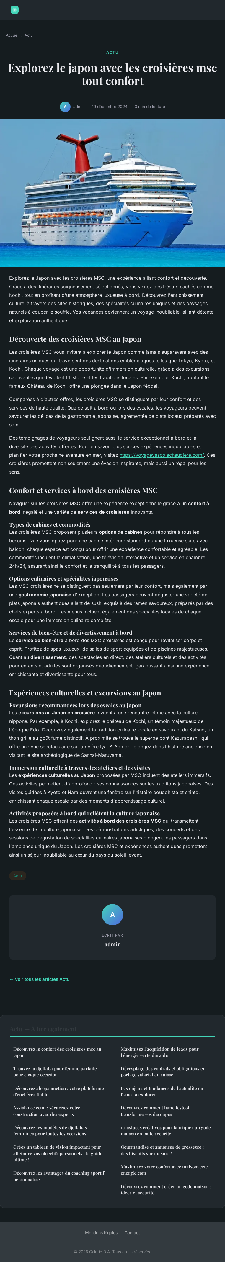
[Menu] (210, 10)
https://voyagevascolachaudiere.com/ (162, 455)
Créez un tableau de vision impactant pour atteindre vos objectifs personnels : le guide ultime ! (57, 1153)
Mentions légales (101, 1232)
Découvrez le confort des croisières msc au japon (57, 1052)
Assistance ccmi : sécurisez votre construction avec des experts (46, 1111)
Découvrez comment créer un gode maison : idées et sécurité (166, 1190)
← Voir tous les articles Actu (39, 979)
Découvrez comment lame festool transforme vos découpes (155, 1111)
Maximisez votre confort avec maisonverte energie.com (164, 1170)
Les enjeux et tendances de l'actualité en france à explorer (162, 1091)
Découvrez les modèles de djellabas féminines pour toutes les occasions (50, 1130)
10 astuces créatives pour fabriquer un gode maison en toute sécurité (166, 1130)
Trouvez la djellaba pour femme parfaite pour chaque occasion (55, 1071)
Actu (29, 35)
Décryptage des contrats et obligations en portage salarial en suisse (163, 1071)
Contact (132, 1232)
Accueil (12, 35)
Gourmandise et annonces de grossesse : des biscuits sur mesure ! (162, 1150)
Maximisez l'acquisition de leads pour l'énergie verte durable (160, 1052)
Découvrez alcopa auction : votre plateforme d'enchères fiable (58, 1091)
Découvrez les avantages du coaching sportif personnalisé (58, 1176)
